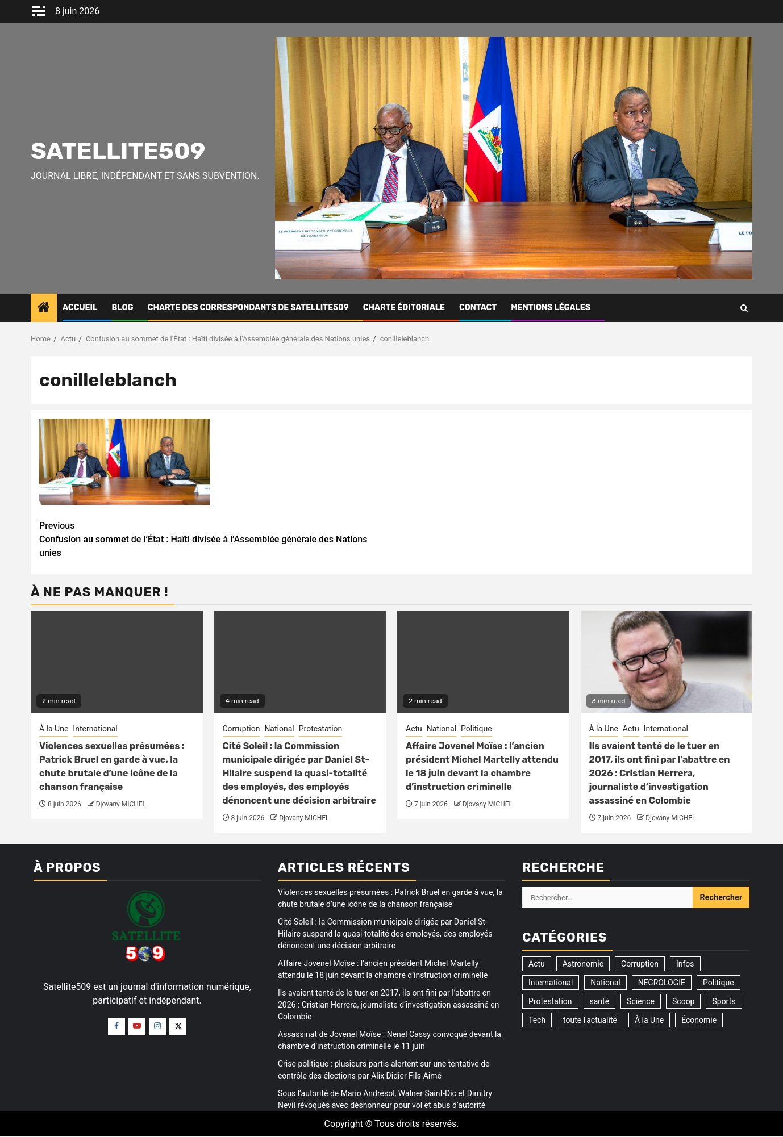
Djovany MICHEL (121, 804)
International (95, 728)
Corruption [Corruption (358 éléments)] (640, 963)
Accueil (80, 307)
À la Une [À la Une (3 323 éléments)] (649, 1020)
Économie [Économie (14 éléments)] (699, 1020)
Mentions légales (550, 307)
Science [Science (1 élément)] (641, 1001)
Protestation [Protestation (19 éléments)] (550, 1001)
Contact (478, 307)
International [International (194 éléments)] (550, 982)
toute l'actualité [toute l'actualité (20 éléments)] (590, 1020)
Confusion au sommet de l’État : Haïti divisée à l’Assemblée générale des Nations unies (215, 538)
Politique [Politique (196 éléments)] (718, 982)
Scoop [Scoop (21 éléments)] (683, 1001)
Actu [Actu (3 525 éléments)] (536, 963)
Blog (122, 307)
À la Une (53, 728)
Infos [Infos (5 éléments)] (685, 963)
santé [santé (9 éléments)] (600, 1001)
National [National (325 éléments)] (605, 982)
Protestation (321, 728)
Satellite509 (118, 151)
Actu (414, 728)
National (279, 728)
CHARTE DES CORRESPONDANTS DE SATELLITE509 (248, 307)
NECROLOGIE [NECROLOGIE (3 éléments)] (661, 982)
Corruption (241, 728)
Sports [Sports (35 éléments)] (723, 1001)
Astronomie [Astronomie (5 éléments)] (583, 963)
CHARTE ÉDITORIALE (404, 307)
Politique (476, 728)
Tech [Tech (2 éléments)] (536, 1020)
